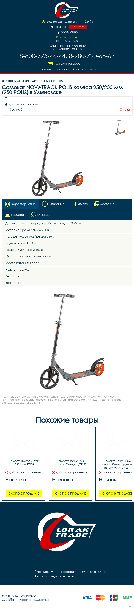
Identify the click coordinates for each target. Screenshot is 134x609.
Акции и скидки (46, 576)
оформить (77, 26)
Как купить (63, 69)
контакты (89, 69)
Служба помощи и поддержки (25, 600)
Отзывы (125, 109)
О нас (102, 572)
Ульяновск (70, 22)
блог (76, 69)
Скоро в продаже (23, 493)
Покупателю (86, 572)
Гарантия (46, 69)
